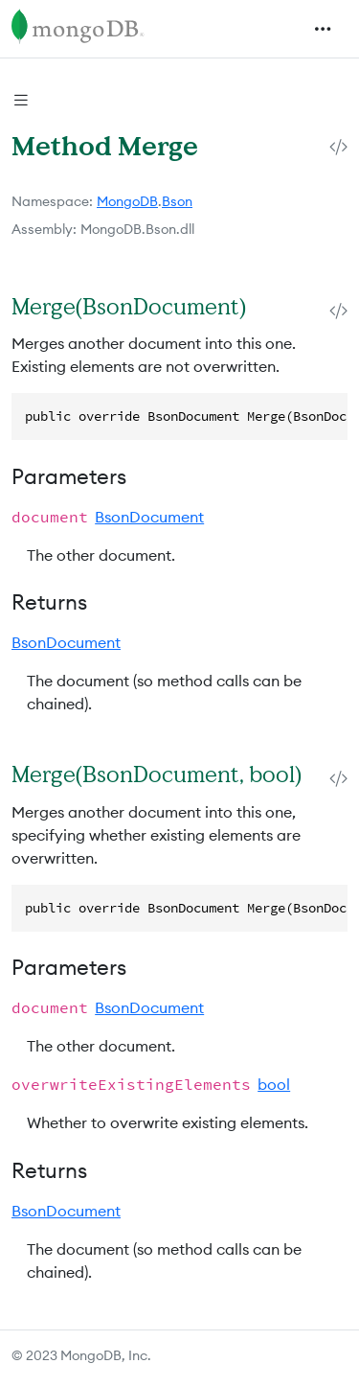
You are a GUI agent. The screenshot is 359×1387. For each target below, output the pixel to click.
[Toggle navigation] (323, 29)
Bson (177, 201)
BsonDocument (149, 516)
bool (274, 1084)
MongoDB (127, 201)
